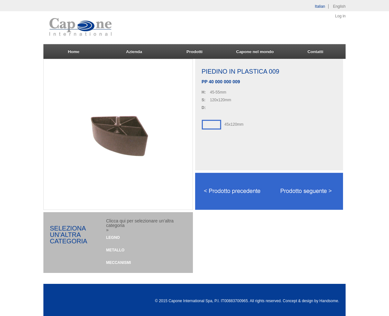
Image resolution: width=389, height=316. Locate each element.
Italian (320, 6)
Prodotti (194, 51)
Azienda (134, 51)
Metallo (115, 250)
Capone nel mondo (255, 51)
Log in (340, 16)
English (339, 6)
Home (73, 51)
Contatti (315, 51)
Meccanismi (118, 262)
